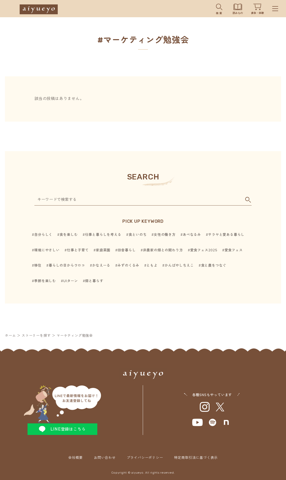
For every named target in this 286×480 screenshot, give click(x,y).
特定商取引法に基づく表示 (196, 457)
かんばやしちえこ (179, 265)
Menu (275, 9)
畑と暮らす (94, 281)
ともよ (151, 265)
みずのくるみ (128, 265)
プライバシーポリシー (145, 457)
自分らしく (43, 234)
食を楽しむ (68, 234)
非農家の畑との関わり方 (163, 250)
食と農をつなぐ (214, 265)
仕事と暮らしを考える (103, 234)
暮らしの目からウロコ (67, 265)
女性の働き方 (165, 234)
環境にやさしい (47, 250)
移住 (38, 265)
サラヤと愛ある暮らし (226, 234)
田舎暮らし (126, 250)
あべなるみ (192, 234)
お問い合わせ (105, 457)
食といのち (138, 234)
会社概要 (75, 457)
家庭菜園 (103, 250)
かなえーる (101, 265)
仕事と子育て (78, 250)
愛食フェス (234, 250)
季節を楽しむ (45, 281)
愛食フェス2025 (203, 250)
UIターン (70, 281)
